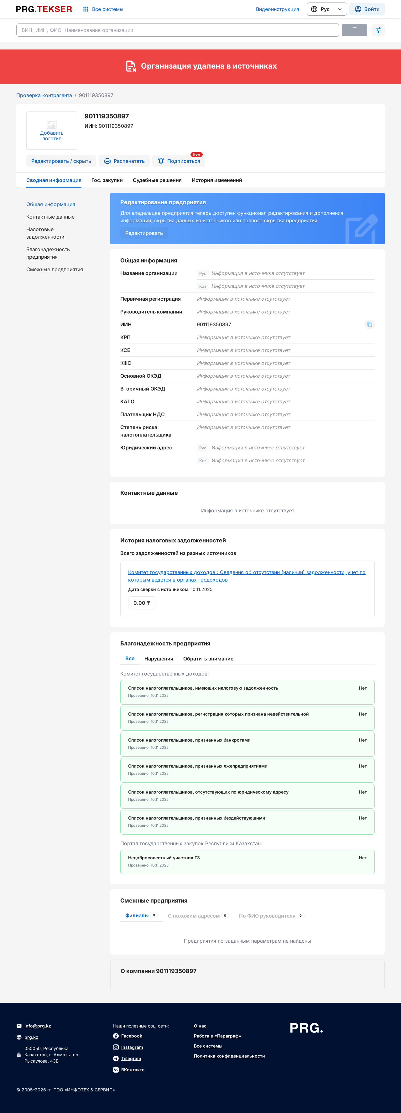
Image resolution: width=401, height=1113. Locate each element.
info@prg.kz (33, 1026)
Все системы (208, 1045)
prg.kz (27, 1037)
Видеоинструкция (277, 9)
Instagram (128, 1047)
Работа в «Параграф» (217, 1035)
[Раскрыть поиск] (378, 30)
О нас (200, 1025)
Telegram (127, 1058)
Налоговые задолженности (45, 233)
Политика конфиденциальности (229, 1056)
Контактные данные (50, 217)
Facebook (127, 1036)
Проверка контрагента (44, 95)
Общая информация (50, 204)
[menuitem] (59, 204)
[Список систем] (102, 9)
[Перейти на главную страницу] (44, 9)
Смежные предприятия (54, 269)
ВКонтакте (128, 1070)
